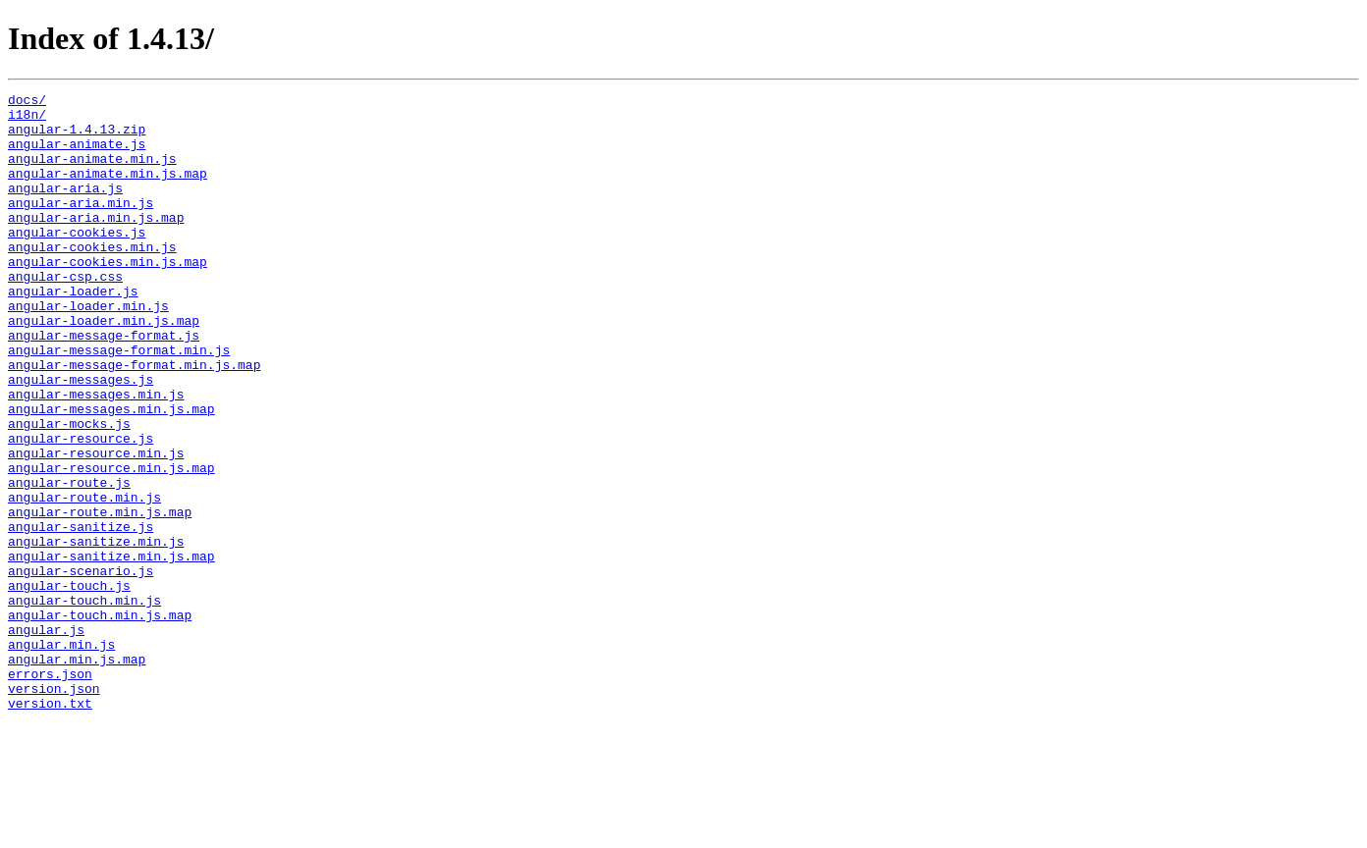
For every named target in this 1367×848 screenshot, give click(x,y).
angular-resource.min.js (96, 526)
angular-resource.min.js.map (111, 544)
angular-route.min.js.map (99, 597)
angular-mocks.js (69, 491)
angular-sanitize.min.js (96, 632)
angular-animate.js (76, 155)
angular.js (46, 738)
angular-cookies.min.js (92, 279)
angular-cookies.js (76, 261)
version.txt (50, 826)
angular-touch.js (69, 685)
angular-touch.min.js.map (99, 720)
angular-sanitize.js (80, 614)
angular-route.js (69, 561)
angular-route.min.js (84, 579)
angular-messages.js (80, 438)
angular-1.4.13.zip (76, 137)
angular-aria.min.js (80, 226)
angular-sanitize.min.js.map (111, 650)
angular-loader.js (73, 332)
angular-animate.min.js (92, 173)
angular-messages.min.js (96, 455)
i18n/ (27, 120)
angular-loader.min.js (88, 349)
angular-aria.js (65, 208)
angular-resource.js (80, 508)
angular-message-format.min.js (119, 402)
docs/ (27, 102)
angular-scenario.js (80, 667)
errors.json (50, 791)
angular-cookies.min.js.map (107, 296)
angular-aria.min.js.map (96, 243)
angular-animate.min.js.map (107, 190)
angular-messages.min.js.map (111, 473)
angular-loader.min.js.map (103, 367)
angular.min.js (61, 756)
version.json (54, 809)
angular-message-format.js (103, 385)
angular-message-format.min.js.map (134, 420)
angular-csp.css (65, 314)
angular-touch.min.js (84, 703)
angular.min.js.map (76, 773)
